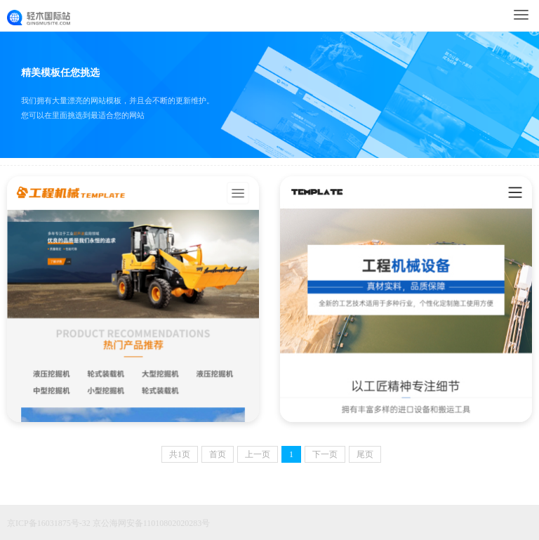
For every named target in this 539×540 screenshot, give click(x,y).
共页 (179, 454)
